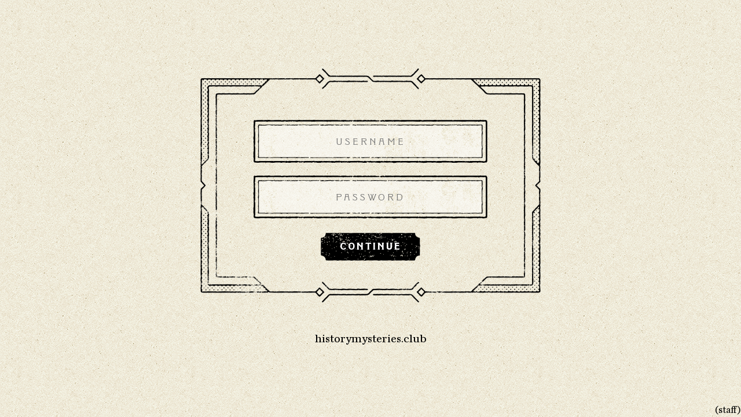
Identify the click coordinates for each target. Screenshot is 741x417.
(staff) (728, 410)
